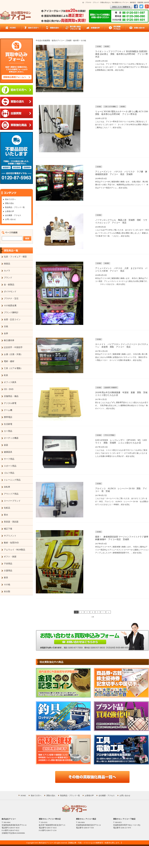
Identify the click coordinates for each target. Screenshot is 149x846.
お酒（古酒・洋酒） (13, 354)
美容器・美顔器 (11, 522)
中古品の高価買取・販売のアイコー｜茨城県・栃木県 (57, 40)
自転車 (7, 487)
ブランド (8, 277)
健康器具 (8, 452)
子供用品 (8, 563)
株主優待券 (9, 340)
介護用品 (8, 570)
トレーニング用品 (12, 480)
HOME (23, 795)
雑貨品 (7, 263)
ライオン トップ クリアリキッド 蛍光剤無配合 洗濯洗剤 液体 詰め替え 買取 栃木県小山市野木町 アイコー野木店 (121, 54)
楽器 (6, 445)
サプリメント (10, 535)
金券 (6, 333)
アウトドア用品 (11, 494)
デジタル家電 (10, 403)
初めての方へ (10, 199)
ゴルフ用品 (9, 473)
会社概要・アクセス (13, 215)
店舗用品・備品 (11, 396)
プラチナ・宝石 (11, 298)
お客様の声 (9, 211)
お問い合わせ (10, 219)
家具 (6, 577)
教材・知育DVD (11, 542)
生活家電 (8, 424)
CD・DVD (8, 389)
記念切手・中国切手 (13, 347)
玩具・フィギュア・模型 (15, 256)
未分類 (7, 591)
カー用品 (8, 431)
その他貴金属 (10, 305)
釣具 (6, 375)
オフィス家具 (10, 382)
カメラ (7, 270)
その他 (7, 584)
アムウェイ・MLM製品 (14, 549)
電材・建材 (9, 361)
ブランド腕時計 (11, 312)
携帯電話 (8, 417)
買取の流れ (9, 203)
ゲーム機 (8, 410)
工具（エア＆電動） (13, 368)
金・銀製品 (9, 284)
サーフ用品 (9, 459)
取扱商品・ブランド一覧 (15, 207)
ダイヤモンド (10, 291)
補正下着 (8, 528)
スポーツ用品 (10, 466)
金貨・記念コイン (12, 319)
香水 (6, 515)
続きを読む (119, 70)
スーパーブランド (12, 501)
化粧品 (7, 508)
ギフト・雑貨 (10, 556)
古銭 (6, 326)
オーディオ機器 (11, 438)
